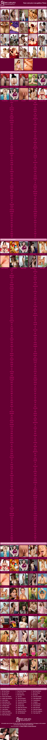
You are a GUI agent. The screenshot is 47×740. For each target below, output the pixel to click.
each (12, 131)
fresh (12, 135)
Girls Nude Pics (20, 694)
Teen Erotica (5, 709)
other (35, 184)
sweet (35, 213)
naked (11, 178)
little (12, 169)
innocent (35, 162)
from (35, 135)
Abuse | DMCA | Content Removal (28, 726)
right (35, 198)
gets (12, 142)
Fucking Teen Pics (22, 711)
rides (12, 198)
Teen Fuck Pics (36, 705)
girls (35, 144)
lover (12, 173)
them (35, 220)
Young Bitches (36, 700)
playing (11, 191)
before (35, 111)
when (12, 233)
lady (35, 166)
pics (12, 189)
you (35, 236)
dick (35, 127)
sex (12, 200)
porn (12, 193)
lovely (35, 171)
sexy (35, 200)
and (12, 106)
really (11, 196)
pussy (35, 195)
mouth (35, 176)
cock (12, 126)
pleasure (35, 191)
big (35, 113)
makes (35, 175)
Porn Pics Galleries (37, 711)
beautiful (12, 109)
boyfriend (35, 118)
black (12, 115)
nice (12, 180)
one (12, 184)
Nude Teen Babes (6, 711)
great (12, 149)
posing (35, 193)
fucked (11, 138)
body (35, 116)
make (12, 175)
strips (35, 209)
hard (35, 151)
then (12, 222)
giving (35, 146)
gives (12, 146)
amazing (35, 104)
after (35, 102)
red (35, 196)
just (12, 166)
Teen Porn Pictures (6, 703)
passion (35, 186)
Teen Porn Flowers (37, 709)
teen (12, 216)
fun (12, 140)
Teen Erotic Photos (21, 691)
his (35, 158)
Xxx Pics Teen (20, 693)
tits (11, 227)
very (35, 229)
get (35, 140)
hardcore (12, 153)
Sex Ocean (35, 694)
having (35, 155)
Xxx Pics (20, 696)
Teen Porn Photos (37, 696)
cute (35, 126)
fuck (35, 136)
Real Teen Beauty (6, 714)
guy (35, 149)
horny (11, 160)
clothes (35, 124)
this (35, 224)
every (11, 133)
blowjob (12, 116)
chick (12, 124)
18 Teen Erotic (21, 705)
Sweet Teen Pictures (7, 713)
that (12, 218)
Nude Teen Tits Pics (22, 707)
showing (12, 204)
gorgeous (35, 147)
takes (12, 215)
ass (35, 106)
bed (12, 111)
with (12, 236)
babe (35, 107)
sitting (11, 206)
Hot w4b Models (21, 713)
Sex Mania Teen (37, 703)
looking (12, 171)
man (12, 176)
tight (12, 226)
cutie (12, 127)
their (12, 220)
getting (35, 142)
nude (12, 182)
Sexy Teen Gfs (36, 707)
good (12, 147)
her (12, 156)
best (12, 113)
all (11, 104)
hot (35, 160)
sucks (11, 213)
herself (35, 156)
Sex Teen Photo (5, 693)
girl (12, 144)
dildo (12, 129)
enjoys (35, 131)
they (12, 224)
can (35, 122)
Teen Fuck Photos (37, 691)
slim (35, 206)
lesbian (35, 167)
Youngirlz (35, 702)
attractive (12, 107)
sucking (35, 211)
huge (12, 162)
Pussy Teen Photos (6, 696)
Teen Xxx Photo (36, 693)
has (35, 153)
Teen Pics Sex (5, 694)
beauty (35, 109)
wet (35, 231)
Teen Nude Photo (37, 698)
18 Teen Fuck (21, 703)
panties (11, 186)
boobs (11, 118)
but (35, 120)
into (35, 164)
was (12, 231)
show (35, 202)
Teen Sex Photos (22, 698)
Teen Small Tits (36, 713)
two (12, 229)
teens (35, 216)
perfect (11, 187)
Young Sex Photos (22, 702)
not (35, 180)
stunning (12, 211)
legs (12, 167)
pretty (11, 195)
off (35, 182)
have (12, 155)
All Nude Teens (5, 705)
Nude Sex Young (21, 709)
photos (35, 187)
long (35, 169)
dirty (35, 129)
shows (35, 204)
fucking (35, 138)
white (12, 235)
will (35, 235)
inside (11, 164)
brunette (12, 120)
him (12, 158)
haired (11, 151)
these (35, 222)
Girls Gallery (5, 700)
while (35, 233)
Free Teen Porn (5, 707)
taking (35, 215)
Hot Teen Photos (5, 691)
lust (35, 173)
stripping (12, 209)
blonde (35, 115)
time (35, 226)
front (12, 136)
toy (35, 227)
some (11, 207)
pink (35, 189)
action (11, 102)
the (35, 218)
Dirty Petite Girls (6, 702)
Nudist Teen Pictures (7, 698)
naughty (35, 178)
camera (11, 122)
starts (35, 207)
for (35, 133)
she (12, 202)
